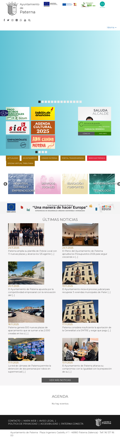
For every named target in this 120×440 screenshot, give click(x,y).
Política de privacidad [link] (22, 423)
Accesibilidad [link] (49, 423)
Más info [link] (103, 134)
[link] (22, 9)
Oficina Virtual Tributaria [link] (20, 163)
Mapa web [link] (29, 420)
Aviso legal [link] (46, 420)
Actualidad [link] (12, 158)
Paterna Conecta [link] (72, 423)
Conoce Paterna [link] (49, 158)
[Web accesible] (3, 113)
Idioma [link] (111, 27)
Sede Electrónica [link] (97, 158)
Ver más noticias (60, 380)
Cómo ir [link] (86, 134)
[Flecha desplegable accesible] (6, 113)
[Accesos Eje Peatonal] (102, 4)
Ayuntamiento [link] (30, 158)
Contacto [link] (14, 420)
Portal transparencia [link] (73, 158)
